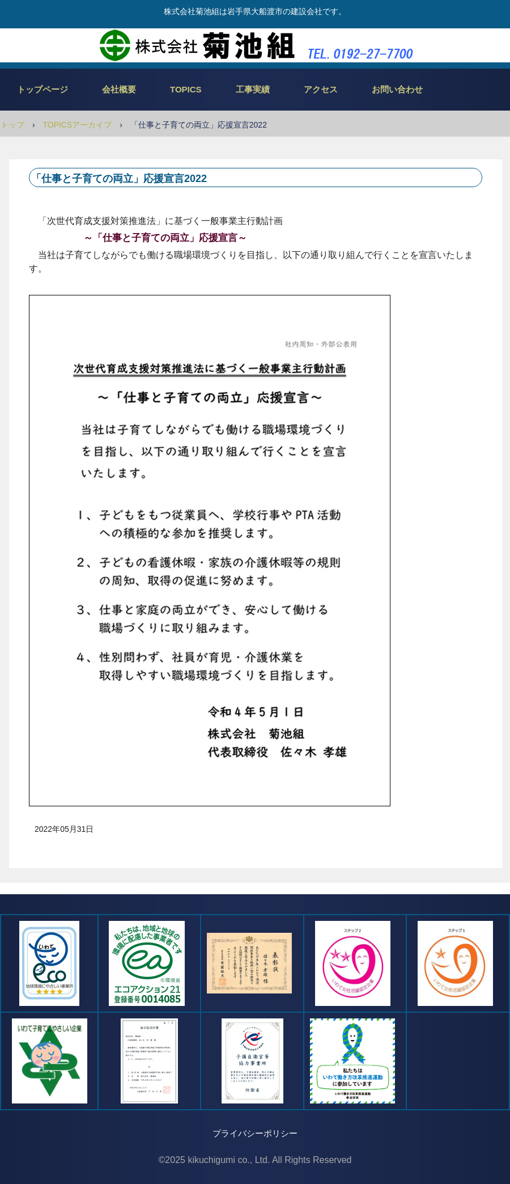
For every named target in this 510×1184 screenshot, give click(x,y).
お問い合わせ (397, 89)
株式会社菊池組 (255, 45)
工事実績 (253, 89)
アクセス (321, 89)
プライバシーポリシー (255, 1133)
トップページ (42, 89)
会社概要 (119, 89)
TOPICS (186, 89)
